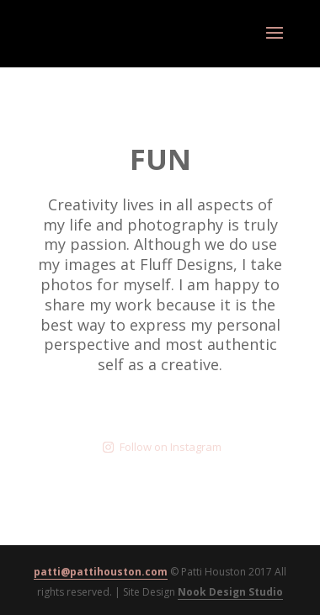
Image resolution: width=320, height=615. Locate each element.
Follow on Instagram (162, 446)
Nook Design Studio (230, 592)
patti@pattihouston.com (101, 572)
